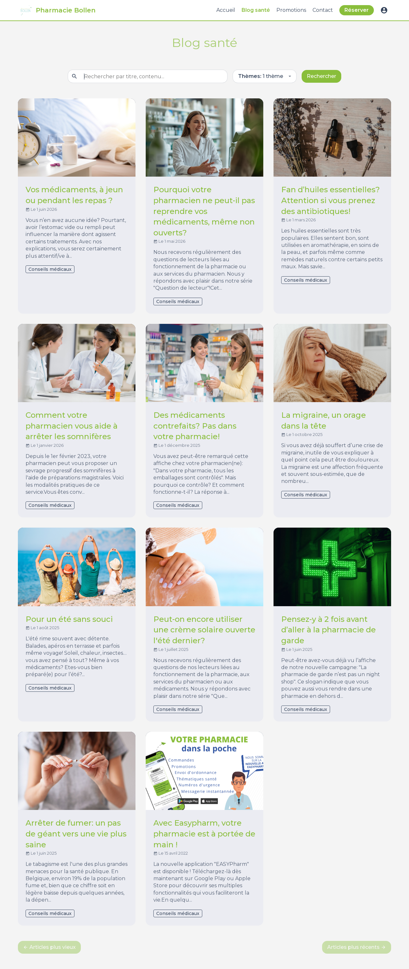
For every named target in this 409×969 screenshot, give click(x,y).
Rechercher (321, 76)
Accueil (225, 10)
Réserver (356, 10)
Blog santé (256, 10)
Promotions (291, 10)
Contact (323, 10)
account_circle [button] (384, 10)
